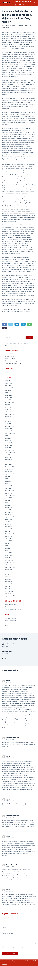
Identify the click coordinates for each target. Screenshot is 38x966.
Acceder (7, 625)
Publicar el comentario (10, 953)
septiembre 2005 (10, 596)
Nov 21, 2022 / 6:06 (10, 866)
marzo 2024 (8, 395)
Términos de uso (6, 961)
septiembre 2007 (10, 538)
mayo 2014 (8, 455)
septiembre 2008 (10, 517)
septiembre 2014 (10, 452)
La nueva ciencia (9, 356)
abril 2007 (8, 550)
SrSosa (8, 836)
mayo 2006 (8, 577)
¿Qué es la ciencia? (10, 354)
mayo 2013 (8, 481)
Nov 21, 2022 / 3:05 (10, 837)
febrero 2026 (8, 383)
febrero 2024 (8, 397)
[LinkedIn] (16, 324)
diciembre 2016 (9, 426)
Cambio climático (10, 607)
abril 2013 (8, 483)
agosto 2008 (8, 519)
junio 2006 (8, 574)
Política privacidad (30, 961)
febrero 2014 (8, 462)
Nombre (6, 918)
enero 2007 (8, 558)
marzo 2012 (8, 507)
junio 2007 (8, 546)
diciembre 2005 (9, 589)
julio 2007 (7, 543)
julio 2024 (7, 390)
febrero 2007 (8, 555)
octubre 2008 (9, 514)
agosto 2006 (8, 569)
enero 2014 (8, 464)
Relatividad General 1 (11, 618)
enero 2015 (8, 448)
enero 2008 (8, 531)
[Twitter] (10, 324)
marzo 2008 (8, 526)
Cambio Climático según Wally (13, 609)
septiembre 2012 (10, 495)
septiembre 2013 (10, 474)
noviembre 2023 (9, 405)
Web (4, 927)
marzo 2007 (8, 553)
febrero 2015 (8, 445)
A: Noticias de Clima (10, 604)
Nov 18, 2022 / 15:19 (10, 817)
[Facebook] (4, 324)
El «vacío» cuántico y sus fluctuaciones (16, 361)
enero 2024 (8, 400)
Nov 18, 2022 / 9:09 (10, 739)
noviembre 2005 (9, 591)
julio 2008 (7, 522)
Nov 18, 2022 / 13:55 (10, 800)
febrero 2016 (8, 428)
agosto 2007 (8, 541)
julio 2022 (7, 419)
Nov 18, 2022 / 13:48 (10, 757)
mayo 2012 (8, 505)
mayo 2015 (8, 438)
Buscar (30, 337)
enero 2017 (8, 424)
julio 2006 (7, 572)
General (26, 25)
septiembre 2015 (10, 433)
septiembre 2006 (10, 567)
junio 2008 (8, 524)
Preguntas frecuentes (18, 961)
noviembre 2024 (9, 388)
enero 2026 (8, 385)
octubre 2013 (9, 471)
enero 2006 (8, 586)
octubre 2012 (9, 493)
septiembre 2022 (10, 414)
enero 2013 (8, 488)
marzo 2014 (8, 459)
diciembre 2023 (9, 402)
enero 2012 (8, 510)
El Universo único (10, 358)
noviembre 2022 (9, 409)
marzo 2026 (8, 381)
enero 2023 (8, 407)
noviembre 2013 (9, 469)
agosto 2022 (8, 416)
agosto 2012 (8, 498)
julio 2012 (7, 500)
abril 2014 (8, 457)
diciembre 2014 (9, 450)
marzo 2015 (8, 443)
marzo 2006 (8, 581)
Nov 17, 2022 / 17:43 (10, 682)
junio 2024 (8, 393)
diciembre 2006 (9, 560)
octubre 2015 (9, 431)
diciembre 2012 (9, 491)
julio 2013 (7, 476)
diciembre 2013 (9, 467)
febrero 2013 (8, 486)
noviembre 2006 (9, 562)
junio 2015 (8, 436)
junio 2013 (8, 479)
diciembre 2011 (9, 512)
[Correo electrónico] (4, 328)
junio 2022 (8, 421)
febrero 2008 (8, 529)
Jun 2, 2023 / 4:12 (9, 891)
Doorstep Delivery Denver (27, 904)
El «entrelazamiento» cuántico (14, 363)
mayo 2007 (8, 548)
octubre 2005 (9, 593)
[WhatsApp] (29, 324)
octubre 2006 (9, 565)
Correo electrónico (8, 923)
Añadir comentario (8, 933)
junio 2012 (8, 502)
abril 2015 (8, 440)
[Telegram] (23, 324)
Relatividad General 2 (11, 620)
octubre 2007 (9, 536)
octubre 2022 (9, 412)
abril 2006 (8, 579)
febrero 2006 (8, 584)
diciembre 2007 (9, 534)
